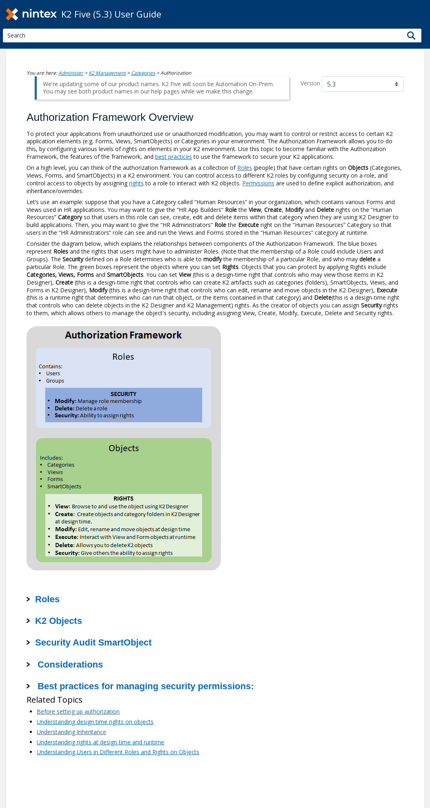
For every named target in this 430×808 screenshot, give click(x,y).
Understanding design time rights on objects (95, 722)
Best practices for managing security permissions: (144, 686)
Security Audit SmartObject (93, 642)
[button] (411, 35)
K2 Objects (58, 621)
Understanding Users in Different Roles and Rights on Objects (118, 752)
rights (136, 183)
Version (310, 83)
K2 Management (107, 72)
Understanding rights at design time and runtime (100, 742)
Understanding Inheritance (71, 732)
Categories (143, 72)
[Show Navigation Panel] (420, 14)
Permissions (258, 183)
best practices (173, 156)
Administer (70, 72)
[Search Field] (212, 35)
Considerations (69, 664)
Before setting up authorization (78, 711)
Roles (244, 167)
